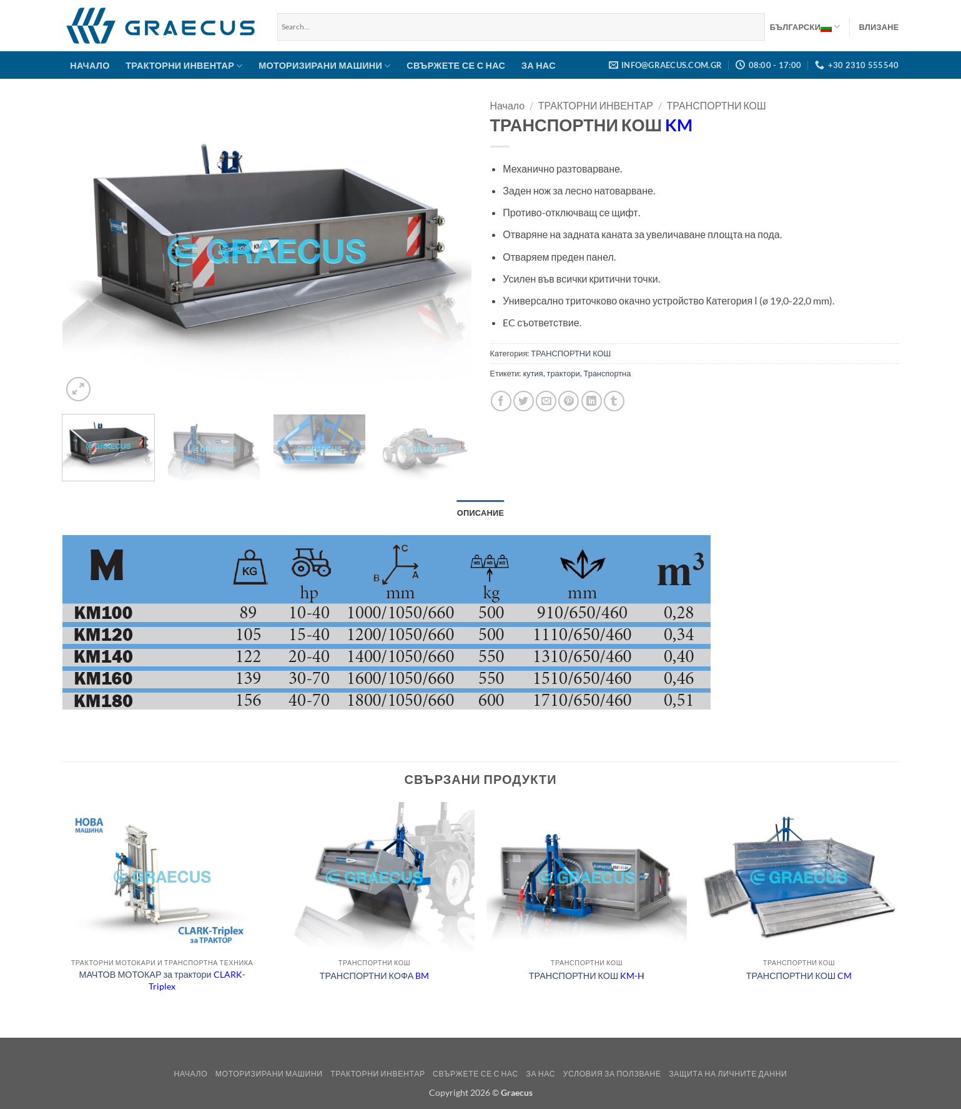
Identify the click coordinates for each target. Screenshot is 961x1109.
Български (805, 27)
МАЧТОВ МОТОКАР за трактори (162, 980)
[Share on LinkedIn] (591, 401)
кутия (533, 373)
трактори (563, 373)
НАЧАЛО (89, 65)
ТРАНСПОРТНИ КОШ (716, 105)
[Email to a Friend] (546, 401)
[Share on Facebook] (501, 401)
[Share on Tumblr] (614, 401)
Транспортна (607, 373)
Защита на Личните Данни (728, 1073)
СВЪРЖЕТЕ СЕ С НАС (456, 65)
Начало (507, 105)
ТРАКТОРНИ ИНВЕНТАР (184, 66)
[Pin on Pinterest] (568, 401)
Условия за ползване (612, 1073)
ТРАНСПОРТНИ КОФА (374, 975)
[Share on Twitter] (523, 401)
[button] (879, 26)
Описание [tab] (481, 513)
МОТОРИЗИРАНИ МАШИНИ (324, 66)
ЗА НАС (538, 65)
